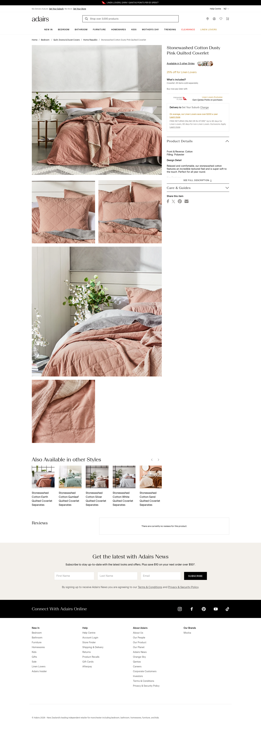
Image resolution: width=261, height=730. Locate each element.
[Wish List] (221, 19)
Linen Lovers (208, 29)
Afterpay (87, 666)
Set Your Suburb (56, 9)
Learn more (175, 117)
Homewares (118, 29)
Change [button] (204, 107)
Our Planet (138, 647)
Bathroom (81, 29)
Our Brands (190, 628)
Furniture (99, 29)
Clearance (188, 29)
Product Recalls (90, 657)
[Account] (214, 19)
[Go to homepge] (40, 18)
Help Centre (215, 9)
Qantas (137, 661)
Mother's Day (150, 29)
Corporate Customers (144, 671)
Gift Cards (88, 661)
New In (48, 29)
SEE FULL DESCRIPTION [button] (198, 180)
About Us (138, 632)
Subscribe (195, 576)
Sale (34, 661)
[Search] (87, 19)
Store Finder (89, 642)
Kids (134, 29)
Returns (86, 652)
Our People (139, 637)
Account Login (90, 637)
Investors (138, 676)
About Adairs (140, 628)
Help (85, 628)
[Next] (158, 459)
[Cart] (227, 19)
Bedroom (63, 29)
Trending (170, 29)
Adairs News (140, 652)
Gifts (34, 657)
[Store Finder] (207, 19)
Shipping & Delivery (92, 647)
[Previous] (151, 459)
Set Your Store (79, 9)
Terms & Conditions (150, 587)
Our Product (139, 642)
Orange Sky (139, 657)
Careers (137, 666)
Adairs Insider (39, 671)
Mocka (187, 632)
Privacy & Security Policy (183, 587)
